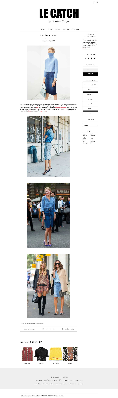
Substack (75, 29)
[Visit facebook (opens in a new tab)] (46, 329)
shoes (90, 109)
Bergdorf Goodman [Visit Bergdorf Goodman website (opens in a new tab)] (86, 137)
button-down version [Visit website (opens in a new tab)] (61, 107)
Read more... (86, 49)
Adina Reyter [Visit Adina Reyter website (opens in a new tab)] (85, 143)
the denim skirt (49, 35)
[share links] (94, 2)
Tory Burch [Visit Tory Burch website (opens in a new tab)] (92, 141)
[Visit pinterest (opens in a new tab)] (53, 329)
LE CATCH (59, 13)
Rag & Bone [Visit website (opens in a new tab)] (43, 111)
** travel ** (90, 85)
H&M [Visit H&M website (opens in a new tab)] (91, 138)
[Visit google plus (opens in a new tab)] (50, 329)
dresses (90, 94)
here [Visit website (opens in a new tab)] (37, 107)
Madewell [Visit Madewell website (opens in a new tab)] (92, 140)
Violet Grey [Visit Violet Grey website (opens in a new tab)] (85, 135)
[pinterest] (89, 58)
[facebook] (91, 58)
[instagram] (86, 58)
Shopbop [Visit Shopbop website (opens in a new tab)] (84, 138)
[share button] (97, 2)
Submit (90, 74)
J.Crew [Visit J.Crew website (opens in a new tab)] (84, 140)
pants (90, 104)
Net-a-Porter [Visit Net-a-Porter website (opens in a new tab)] (92, 135)
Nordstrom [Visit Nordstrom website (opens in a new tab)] (92, 137)
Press (57, 29)
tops (90, 113)
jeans (90, 99)
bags (90, 90)
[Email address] (90, 70)
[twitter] (94, 58)
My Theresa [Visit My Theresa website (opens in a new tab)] (92, 134)
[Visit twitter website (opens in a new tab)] (43, 329)
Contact (66, 29)
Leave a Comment (29, 329)
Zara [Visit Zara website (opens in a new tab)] (84, 141)
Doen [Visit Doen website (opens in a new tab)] (91, 143)
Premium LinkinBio (47, 395)
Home (42, 29)
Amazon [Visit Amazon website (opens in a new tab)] (84, 134)
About (50, 29)
